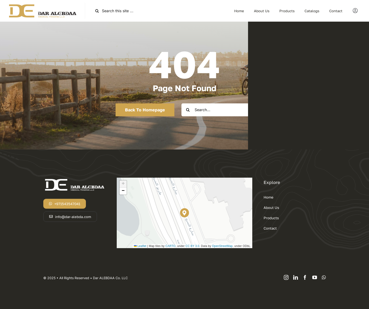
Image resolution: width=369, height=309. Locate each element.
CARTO (170, 246)
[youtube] (314, 277)
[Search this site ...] (134, 11)
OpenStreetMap (222, 246)
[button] (184, 212)
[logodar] (42, 4)
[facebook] (305, 277)
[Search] (97, 11)
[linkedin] (295, 277)
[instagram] (286, 277)
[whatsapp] (324, 277)
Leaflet (140, 246)
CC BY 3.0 (192, 246)
